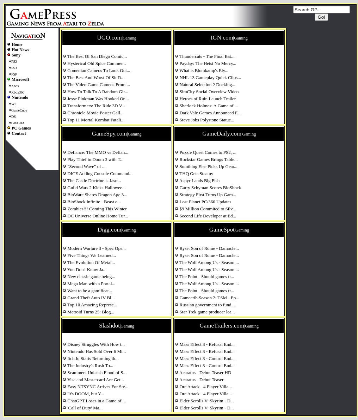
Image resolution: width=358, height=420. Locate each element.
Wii (14, 104)
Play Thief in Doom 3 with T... (93, 159)
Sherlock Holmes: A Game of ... (206, 105)
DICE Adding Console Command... (97, 173)
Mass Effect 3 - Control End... (205, 358)
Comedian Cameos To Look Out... (96, 70)
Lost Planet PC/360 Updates (203, 201)
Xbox (15, 86)
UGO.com (109, 37)
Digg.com (110, 229)
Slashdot (109, 325)
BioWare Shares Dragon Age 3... (95, 194)
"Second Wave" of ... (84, 166)
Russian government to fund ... (205, 304)
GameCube (19, 110)
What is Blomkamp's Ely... (201, 70)
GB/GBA (18, 123)
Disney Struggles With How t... (94, 344)
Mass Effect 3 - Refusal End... (205, 344)
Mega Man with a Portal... (89, 283)
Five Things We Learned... (89, 255)
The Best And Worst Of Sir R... (93, 77)
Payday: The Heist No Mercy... (205, 63)
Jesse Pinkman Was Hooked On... (96, 98)
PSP (14, 74)
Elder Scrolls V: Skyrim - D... (204, 400)
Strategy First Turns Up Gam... (205, 194)
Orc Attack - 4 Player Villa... (203, 386)
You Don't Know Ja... (84, 269)
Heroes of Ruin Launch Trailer (205, 98)
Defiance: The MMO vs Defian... (95, 152)
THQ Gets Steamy (194, 173)
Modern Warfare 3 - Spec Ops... (94, 248)
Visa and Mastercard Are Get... (93, 379)
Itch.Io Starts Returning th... (91, 358)
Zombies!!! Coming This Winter (95, 208)
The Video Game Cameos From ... (96, 84)
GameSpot (222, 229)
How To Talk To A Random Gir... (95, 91)
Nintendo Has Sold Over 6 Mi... (94, 351)
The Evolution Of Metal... (89, 262)
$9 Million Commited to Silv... (205, 208)
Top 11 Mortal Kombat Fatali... (93, 119)
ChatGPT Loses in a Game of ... (94, 400)
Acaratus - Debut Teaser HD (203, 372)
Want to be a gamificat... (87, 290)
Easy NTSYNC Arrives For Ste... (95, 386)
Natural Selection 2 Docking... (205, 84)
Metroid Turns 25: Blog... (88, 311)
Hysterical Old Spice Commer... (94, 63)
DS (13, 117)
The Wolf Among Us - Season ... (207, 262)
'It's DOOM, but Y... (83, 393)
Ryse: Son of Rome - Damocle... (207, 248)
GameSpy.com (109, 133)
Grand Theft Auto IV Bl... (89, 297)
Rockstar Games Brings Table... (206, 159)
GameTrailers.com (222, 325)
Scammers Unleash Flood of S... (94, 372)
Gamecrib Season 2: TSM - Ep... (207, 297)
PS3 (14, 68)
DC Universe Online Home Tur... (95, 215)
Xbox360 (17, 92)
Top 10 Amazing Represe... (90, 304)
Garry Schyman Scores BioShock (208, 187)
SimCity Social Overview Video (207, 91)
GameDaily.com (221, 133)
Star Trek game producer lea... (205, 311)
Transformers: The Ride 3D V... (94, 105)
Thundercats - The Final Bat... (204, 56)
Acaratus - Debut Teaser (199, 379)
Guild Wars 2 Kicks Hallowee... (94, 187)
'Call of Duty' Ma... (83, 407)
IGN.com (222, 37)
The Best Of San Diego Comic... (95, 56)
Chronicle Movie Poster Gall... (93, 112)
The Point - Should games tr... (204, 276)
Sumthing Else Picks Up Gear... (206, 166)
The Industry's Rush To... (88, 365)
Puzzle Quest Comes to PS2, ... (205, 152)
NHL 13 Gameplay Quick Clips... (208, 77)
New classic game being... (89, 276)
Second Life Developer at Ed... (205, 215)
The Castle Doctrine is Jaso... (92, 180)
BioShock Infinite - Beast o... (92, 201)
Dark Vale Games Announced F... (207, 112)
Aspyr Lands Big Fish (197, 180)
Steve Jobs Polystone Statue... (204, 119)
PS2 (14, 62)
